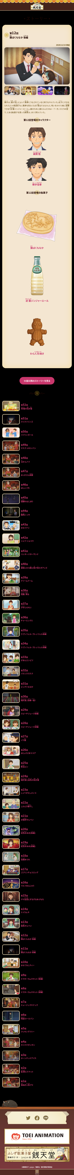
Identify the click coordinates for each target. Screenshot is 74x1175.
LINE (45, 1118)
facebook (37, 1118)
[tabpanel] (37, 65)
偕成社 (37, 1167)
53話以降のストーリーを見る (37, 380)
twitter (28, 1118)
